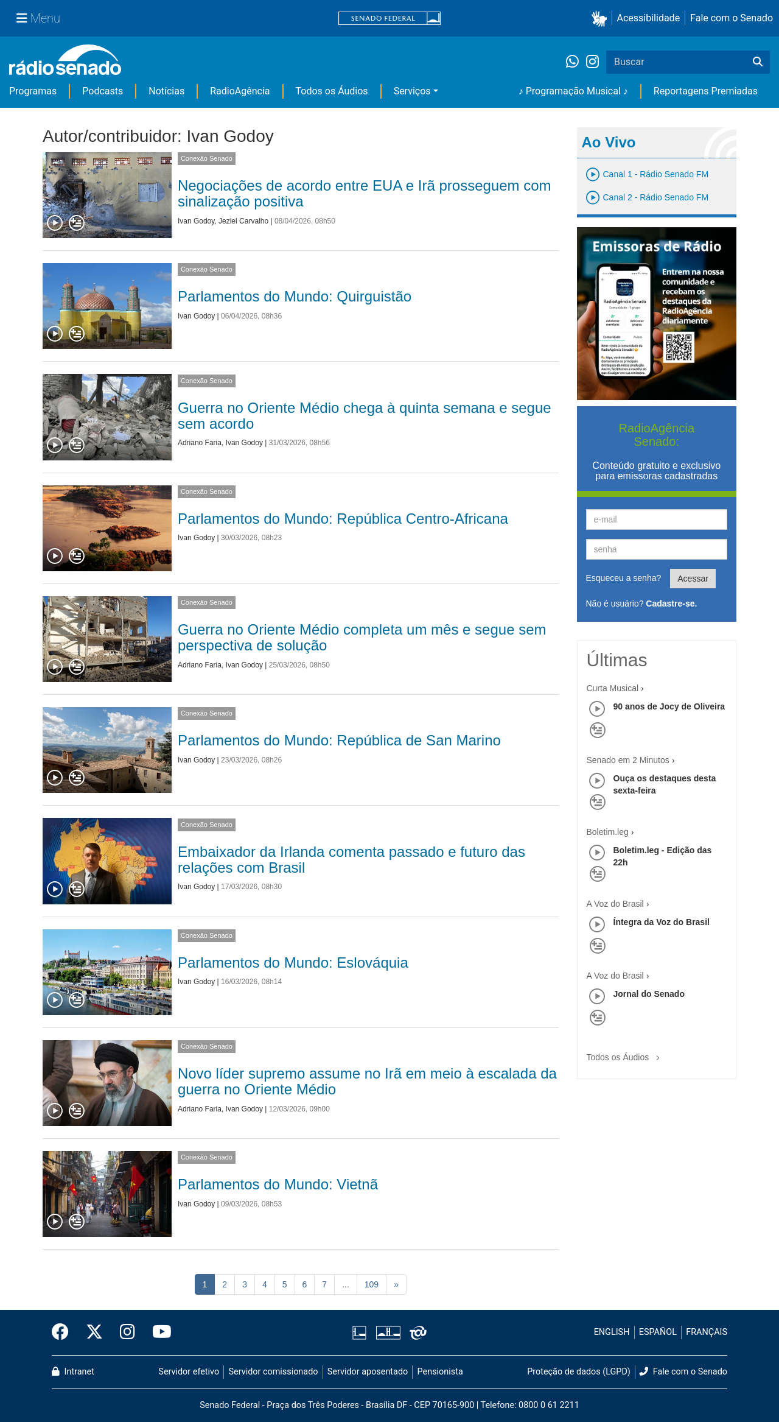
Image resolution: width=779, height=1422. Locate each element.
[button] (602, 18)
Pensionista (440, 1372)
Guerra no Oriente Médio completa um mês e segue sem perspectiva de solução (362, 637)
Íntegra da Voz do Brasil (661, 922)
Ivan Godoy (196, 221)
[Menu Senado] (38, 18)
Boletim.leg (608, 832)
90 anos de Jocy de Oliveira (669, 706)
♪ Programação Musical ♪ (573, 91)
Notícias (166, 91)
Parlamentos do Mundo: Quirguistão (294, 296)
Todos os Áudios (332, 91)
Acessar (692, 578)
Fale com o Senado (731, 18)
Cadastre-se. (671, 603)
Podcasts (102, 91)
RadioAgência (240, 91)
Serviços (412, 91)
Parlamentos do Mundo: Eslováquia (293, 962)
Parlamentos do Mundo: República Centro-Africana (343, 518)
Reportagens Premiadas (706, 91)
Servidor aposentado (367, 1372)
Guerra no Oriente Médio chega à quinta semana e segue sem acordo (364, 415)
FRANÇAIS (706, 1332)
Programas (33, 91)
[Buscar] (758, 62)
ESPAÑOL (658, 1332)
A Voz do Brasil (615, 904)
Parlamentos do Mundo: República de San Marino (339, 740)
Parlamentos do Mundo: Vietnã (278, 1184)
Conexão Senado (206, 158)
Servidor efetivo (188, 1372)
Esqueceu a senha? (624, 578)
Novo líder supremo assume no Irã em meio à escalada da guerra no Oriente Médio (367, 1081)
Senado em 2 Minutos (628, 760)
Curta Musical (613, 688)
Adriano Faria (200, 442)
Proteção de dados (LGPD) (579, 1372)
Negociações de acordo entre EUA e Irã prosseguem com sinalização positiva (364, 193)
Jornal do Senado (649, 994)
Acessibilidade (648, 18)
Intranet (73, 1372)
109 (372, 1284)
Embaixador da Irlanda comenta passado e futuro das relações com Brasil (351, 859)
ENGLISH (612, 1332)
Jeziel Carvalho (243, 221)
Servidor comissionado (273, 1372)
